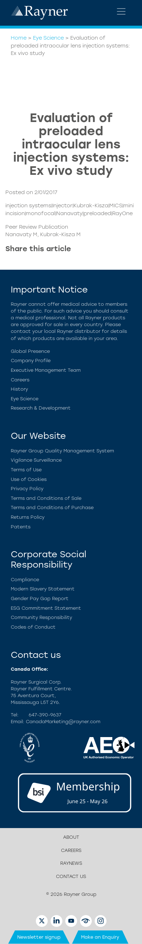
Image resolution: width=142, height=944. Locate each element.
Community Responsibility (41, 617)
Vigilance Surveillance (36, 460)
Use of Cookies (29, 479)
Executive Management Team (46, 370)
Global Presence (30, 351)
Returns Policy (27, 517)
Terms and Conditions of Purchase (52, 507)
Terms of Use (26, 469)
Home (19, 38)
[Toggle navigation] (121, 11)
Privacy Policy (27, 488)
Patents (20, 526)
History (19, 389)
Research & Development (41, 408)
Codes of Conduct (33, 627)
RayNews (71, 863)
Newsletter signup (39, 937)
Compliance (25, 579)
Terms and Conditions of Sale (46, 498)
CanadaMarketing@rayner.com (63, 721)
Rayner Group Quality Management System (62, 450)
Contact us (71, 876)
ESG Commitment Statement (46, 608)
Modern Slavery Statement (43, 589)
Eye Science (48, 38)
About (71, 837)
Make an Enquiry (100, 937)
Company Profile (31, 360)
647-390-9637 (45, 714)
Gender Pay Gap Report (39, 598)
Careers (20, 379)
